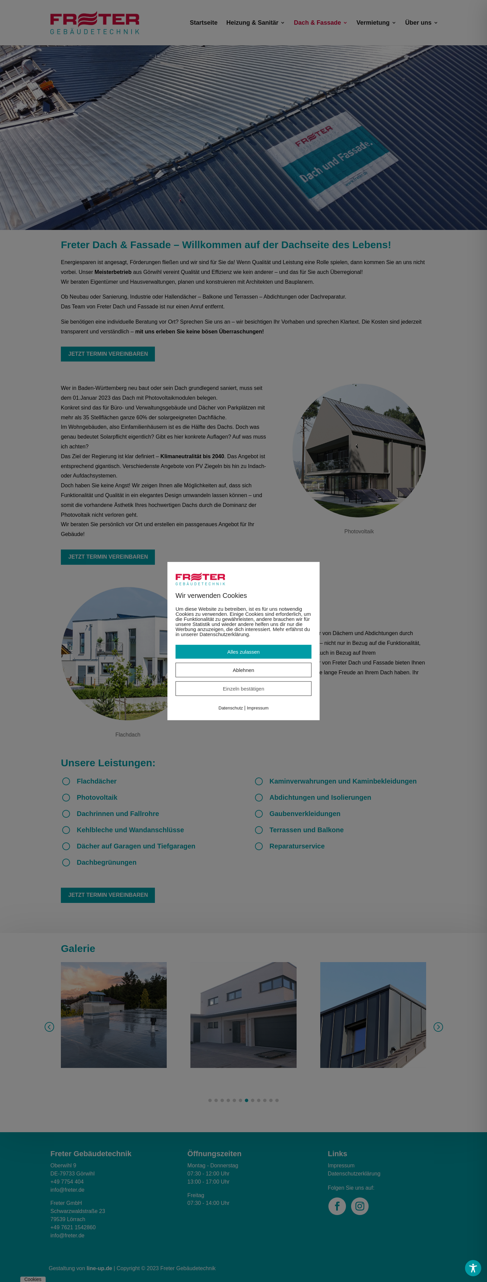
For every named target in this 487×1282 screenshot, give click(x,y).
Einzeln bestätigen (243, 689)
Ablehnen (243, 670)
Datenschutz (230, 707)
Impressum (258, 707)
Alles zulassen (243, 652)
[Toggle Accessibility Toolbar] (473, 1268)
